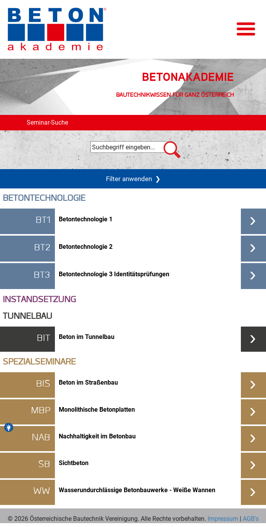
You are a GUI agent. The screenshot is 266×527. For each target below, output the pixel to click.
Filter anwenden (133, 178)
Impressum (223, 518)
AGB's (250, 518)
